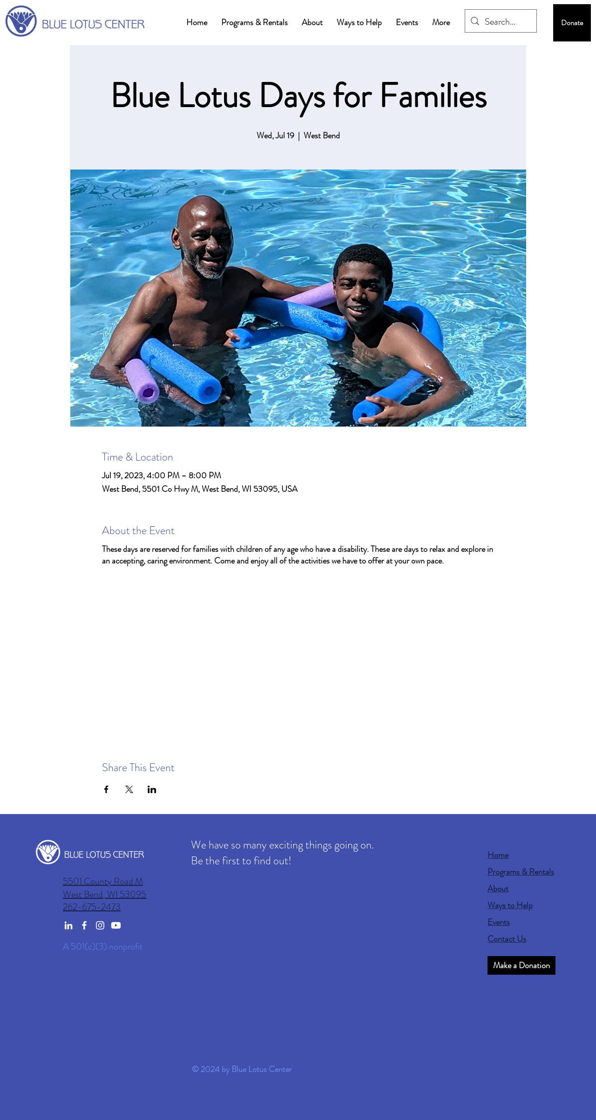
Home (498, 855)
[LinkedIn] (68, 925)
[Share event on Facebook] (106, 789)
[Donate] (572, 22)
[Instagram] (100, 925)
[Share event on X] (129, 789)
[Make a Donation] (521, 965)
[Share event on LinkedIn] (152, 789)
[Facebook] (84, 925)
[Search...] (501, 22)
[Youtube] (116, 925)
